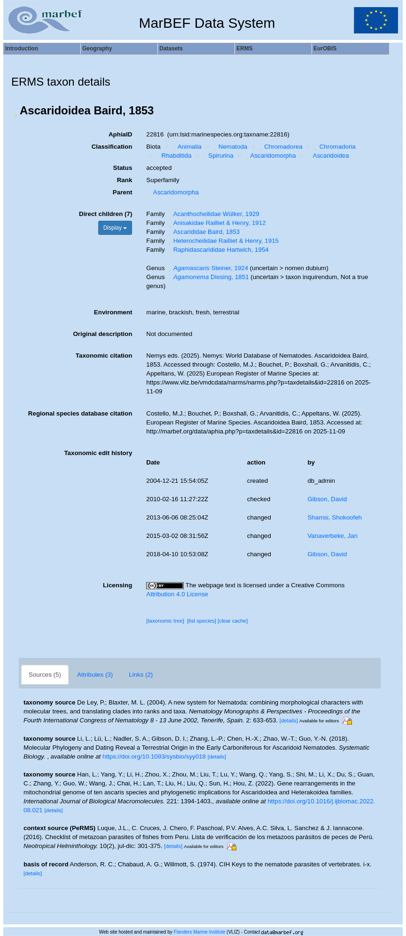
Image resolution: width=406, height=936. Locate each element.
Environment (113, 312)
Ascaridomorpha (269, 155)
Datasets (171, 48)
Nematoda (229, 146)
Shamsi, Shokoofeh (334, 517)
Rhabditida (173, 155)
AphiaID (120, 134)
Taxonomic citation (104, 355)
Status (123, 167)
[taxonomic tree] (165, 621)
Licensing (117, 585)
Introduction (21, 48)
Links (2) (141, 674)
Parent (122, 192)
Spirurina (218, 155)
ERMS (244, 48)
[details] (289, 720)
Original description (102, 333)
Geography (97, 48)
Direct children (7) (105, 213)
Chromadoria (334, 146)
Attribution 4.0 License (177, 594)
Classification (112, 146)
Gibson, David (327, 499)
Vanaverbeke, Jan (332, 535)
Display (115, 227)
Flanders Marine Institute (200, 932)
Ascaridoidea (327, 155)
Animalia (186, 146)
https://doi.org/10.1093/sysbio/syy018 (154, 756)
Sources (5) (45, 674)
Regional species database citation (80, 413)
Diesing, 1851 (207, 276)
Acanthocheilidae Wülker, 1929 (212, 213)
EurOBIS (324, 48)
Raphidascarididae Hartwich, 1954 (217, 249)
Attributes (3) (95, 674)
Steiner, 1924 (207, 268)
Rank (125, 180)
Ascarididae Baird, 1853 (203, 231)
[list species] (201, 621)
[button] (15, 110)
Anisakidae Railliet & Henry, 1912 (215, 222)
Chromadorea (280, 146)
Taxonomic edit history (98, 452)
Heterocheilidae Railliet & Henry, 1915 (222, 240)
